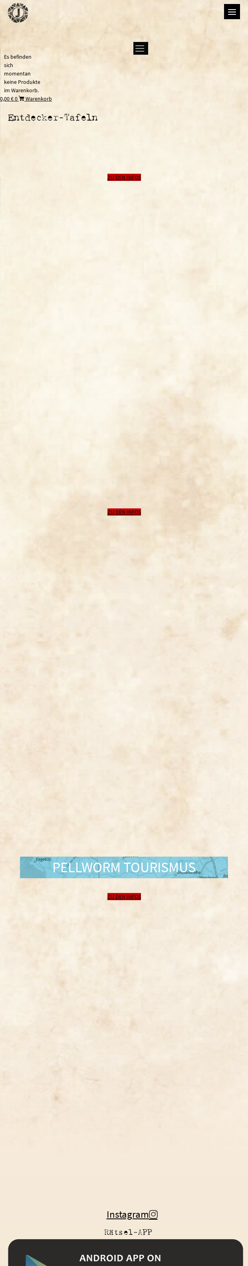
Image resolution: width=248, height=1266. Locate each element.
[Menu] (232, 11)
